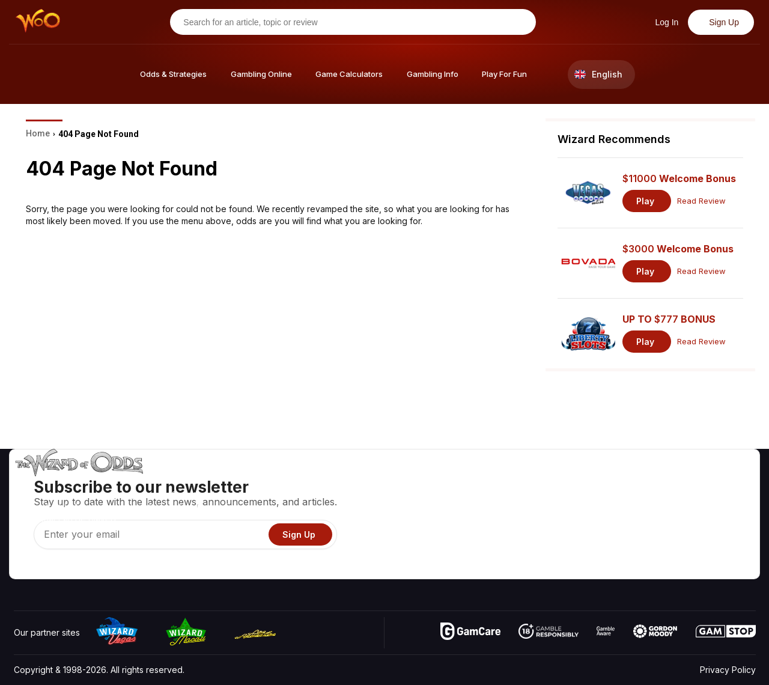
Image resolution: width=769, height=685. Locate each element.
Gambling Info (544, 517)
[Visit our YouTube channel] (24, 566)
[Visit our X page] (50, 566)
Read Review (701, 201)
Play (645, 201)
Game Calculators (551, 500)
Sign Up (722, 22)
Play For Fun (541, 534)
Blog (718, 500)
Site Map (726, 517)
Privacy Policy (728, 670)
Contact (659, 500)
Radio (655, 552)
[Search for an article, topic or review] (348, 22)
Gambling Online (549, 552)
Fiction (722, 534)
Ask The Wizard (548, 569)
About (655, 482)
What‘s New (667, 534)
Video (721, 482)
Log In (665, 22)
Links (654, 517)
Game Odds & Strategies (565, 482)
